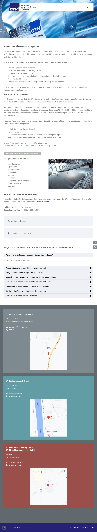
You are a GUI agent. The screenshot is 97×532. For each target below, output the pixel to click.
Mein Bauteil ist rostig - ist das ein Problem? (22, 296)
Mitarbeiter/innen (42, 202)
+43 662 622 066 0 (14, 396)
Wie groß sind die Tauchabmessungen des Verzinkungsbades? (29, 255)
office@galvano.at (14, 393)
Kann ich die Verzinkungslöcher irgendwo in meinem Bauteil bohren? (31, 277)
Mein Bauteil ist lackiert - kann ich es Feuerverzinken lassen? (28, 282)
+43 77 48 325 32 (13, 330)
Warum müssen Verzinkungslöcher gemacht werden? (26, 268)
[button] (2, 19)
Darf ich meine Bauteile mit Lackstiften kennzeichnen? (26, 291)
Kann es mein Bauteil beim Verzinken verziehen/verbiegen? (28, 286)
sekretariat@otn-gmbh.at (16, 327)
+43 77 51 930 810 (14, 465)
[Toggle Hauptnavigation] (87, 7)
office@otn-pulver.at (14, 462)
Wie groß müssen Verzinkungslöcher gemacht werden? (26, 273)
